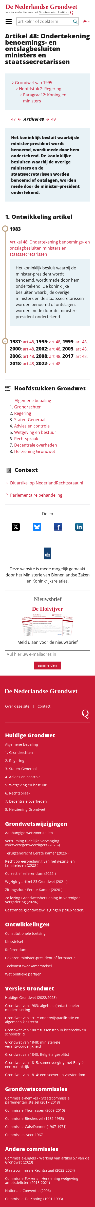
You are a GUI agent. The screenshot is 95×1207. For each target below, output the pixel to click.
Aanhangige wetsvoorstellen (29, 832)
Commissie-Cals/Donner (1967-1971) (35, 1126)
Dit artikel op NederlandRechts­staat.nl (46, 483)
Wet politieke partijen (23, 974)
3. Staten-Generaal (21, 768)
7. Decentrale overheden (26, 801)
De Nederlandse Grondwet (41, 6)
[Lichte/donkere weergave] (86, 21)
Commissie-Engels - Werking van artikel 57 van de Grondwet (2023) (47, 1160)
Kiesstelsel (14, 941)
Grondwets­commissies (36, 1089)
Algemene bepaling (33, 400)
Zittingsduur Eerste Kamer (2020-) (33, 889)
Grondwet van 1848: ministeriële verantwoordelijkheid (32, 1044)
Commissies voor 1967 (24, 1134)
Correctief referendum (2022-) (30, 873)
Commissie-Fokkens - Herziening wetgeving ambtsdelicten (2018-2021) (41, 1180)
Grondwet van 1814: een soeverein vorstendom (45, 1074)
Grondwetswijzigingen (36, 824)
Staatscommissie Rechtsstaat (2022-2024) (40, 1170)
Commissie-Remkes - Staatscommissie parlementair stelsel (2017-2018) (37, 1100)
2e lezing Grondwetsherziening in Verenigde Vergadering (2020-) (43, 899)
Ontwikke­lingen (27, 924)
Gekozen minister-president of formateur (40, 957)
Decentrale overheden (35, 445)
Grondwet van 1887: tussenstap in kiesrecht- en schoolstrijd (45, 1032)
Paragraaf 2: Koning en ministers (44, 98)
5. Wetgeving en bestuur (26, 785)
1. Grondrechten (19, 752)
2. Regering (14, 760)
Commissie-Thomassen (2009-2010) (35, 1110)
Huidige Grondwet (30, 735)
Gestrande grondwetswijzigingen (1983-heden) (44, 910)
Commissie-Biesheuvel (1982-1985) (34, 1118)
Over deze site (17, 706)
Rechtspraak (26, 438)
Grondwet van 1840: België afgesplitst (37, 1054)
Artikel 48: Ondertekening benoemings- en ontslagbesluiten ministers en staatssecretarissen (50, 248)
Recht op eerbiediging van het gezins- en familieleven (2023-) (40, 863)
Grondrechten (28, 407)
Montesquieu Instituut (54, 12)
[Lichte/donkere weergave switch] (86, 21)
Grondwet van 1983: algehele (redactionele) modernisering (42, 1007)
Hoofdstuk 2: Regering (40, 88)
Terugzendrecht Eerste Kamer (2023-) (36, 853)
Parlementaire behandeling (36, 495)
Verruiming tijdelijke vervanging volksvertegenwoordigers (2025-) (32, 842)
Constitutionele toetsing (25, 933)
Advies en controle (32, 426)
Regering (22, 413)
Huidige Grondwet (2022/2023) (30, 997)
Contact (43, 706)
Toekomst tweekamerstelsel (28, 966)
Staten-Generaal (29, 419)
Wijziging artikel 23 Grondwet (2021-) (36, 881)
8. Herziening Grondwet (25, 809)
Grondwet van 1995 (33, 82)
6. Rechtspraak (17, 793)
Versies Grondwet (29, 988)
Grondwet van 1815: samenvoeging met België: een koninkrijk (45, 1064)
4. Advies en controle (23, 776)
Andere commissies (31, 1149)
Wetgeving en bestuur (35, 432)
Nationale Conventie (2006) (28, 1190)
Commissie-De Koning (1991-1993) (34, 1198)
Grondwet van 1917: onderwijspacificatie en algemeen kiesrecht (42, 1019)
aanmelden (47, 665)
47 (13, 119)
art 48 (28, 342)
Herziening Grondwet (34, 451)
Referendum (15, 949)
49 (53, 119)
